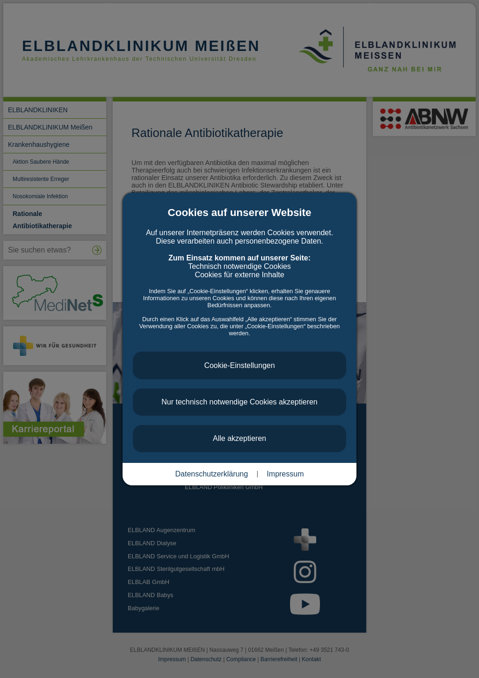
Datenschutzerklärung (211, 474)
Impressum (285, 474)
